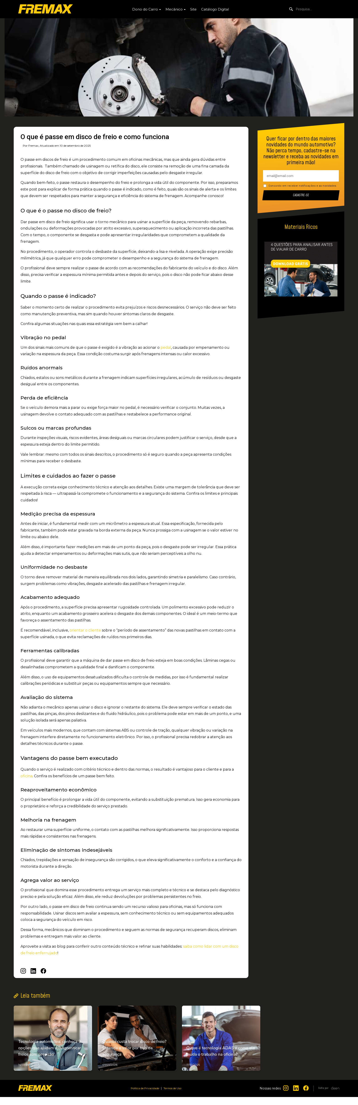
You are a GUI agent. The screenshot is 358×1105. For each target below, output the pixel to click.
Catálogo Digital (215, 9)
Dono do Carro (145, 9)
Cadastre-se (301, 195)
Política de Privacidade (143, 1096)
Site (193, 9)
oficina (26, 776)
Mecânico (174, 9)
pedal (166, 347)
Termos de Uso (175, 1096)
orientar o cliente (85, 630)
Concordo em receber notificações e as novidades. (302, 185)
